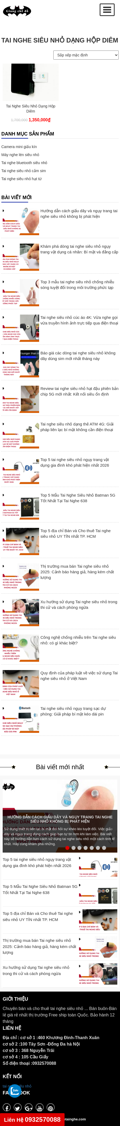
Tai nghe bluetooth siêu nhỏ (24, 163)
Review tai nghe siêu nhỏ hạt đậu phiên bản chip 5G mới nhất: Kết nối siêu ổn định (79, 391)
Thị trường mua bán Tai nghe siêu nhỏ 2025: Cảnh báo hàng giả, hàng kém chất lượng (77, 572)
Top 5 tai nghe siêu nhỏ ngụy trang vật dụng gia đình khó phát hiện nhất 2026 (74, 462)
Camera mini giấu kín (19, 147)
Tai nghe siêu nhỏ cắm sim (23, 171)
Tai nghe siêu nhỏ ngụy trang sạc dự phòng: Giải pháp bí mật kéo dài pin (73, 711)
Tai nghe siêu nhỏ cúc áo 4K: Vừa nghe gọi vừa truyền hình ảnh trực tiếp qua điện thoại (79, 320)
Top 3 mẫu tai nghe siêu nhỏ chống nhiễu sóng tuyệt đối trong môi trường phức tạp (77, 285)
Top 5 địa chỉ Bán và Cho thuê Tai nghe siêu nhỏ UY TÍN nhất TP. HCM (75, 533)
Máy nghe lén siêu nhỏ (20, 155)
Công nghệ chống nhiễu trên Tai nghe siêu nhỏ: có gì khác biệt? (78, 640)
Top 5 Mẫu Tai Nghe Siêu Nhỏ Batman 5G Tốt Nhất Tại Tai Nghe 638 (77, 498)
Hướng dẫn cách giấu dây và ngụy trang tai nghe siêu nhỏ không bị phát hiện (79, 213)
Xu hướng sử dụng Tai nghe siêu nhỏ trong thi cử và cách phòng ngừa (78, 604)
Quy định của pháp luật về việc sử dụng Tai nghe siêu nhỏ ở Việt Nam (79, 676)
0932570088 (32, 1119)
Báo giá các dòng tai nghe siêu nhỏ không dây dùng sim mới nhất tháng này (77, 356)
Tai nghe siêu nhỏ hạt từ (21, 179)
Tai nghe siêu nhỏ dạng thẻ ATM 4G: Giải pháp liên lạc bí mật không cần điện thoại (77, 427)
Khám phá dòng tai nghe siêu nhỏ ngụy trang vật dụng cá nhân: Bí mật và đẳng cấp (79, 249)
